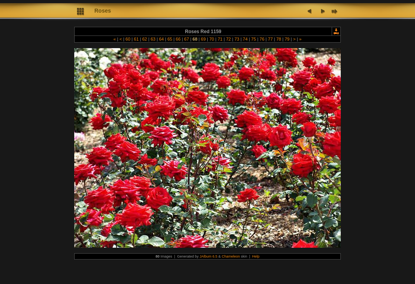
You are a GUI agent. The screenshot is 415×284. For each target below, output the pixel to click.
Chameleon (231, 256)
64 (161, 39)
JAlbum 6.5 (208, 256)
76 (261, 39)
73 (236, 39)
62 (144, 39)
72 (228, 39)
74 (245, 39)
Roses (102, 10)
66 (178, 39)
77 (270, 39)
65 (169, 39)
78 (278, 39)
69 (203, 39)
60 (127, 39)
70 (211, 39)
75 (253, 39)
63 (152, 39)
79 (287, 39)
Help (255, 256)
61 (136, 39)
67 (186, 39)
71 (219, 39)
